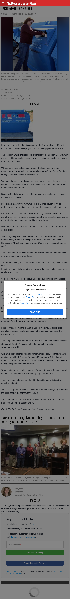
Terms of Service (37, 294)
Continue (35, 312)
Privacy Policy (31, 297)
